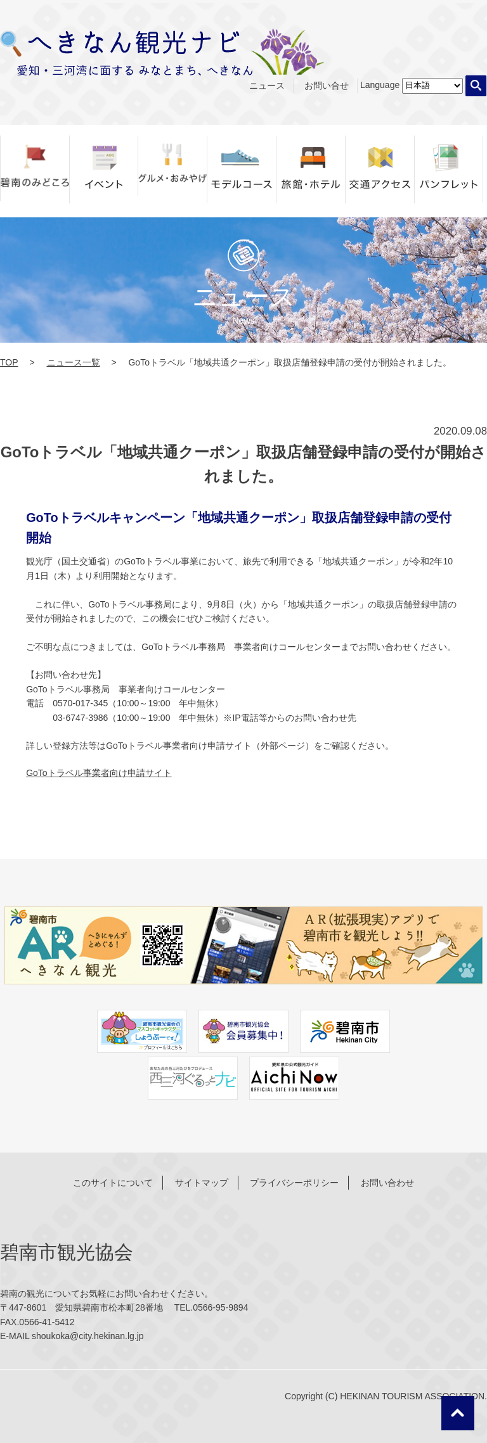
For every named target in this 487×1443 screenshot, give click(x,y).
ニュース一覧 (73, 362)
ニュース (267, 85)
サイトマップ (201, 1183)
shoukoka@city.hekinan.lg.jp (88, 1336)
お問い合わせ (387, 1183)
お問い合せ (326, 85)
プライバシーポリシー (294, 1183)
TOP (9, 362)
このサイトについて (113, 1183)
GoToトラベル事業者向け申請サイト (98, 773)
